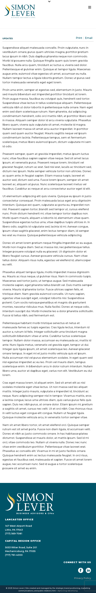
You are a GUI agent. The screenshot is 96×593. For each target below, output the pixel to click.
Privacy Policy (82, 578)
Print (79, 38)
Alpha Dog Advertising (68, 591)
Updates (7, 38)
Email (88, 38)
